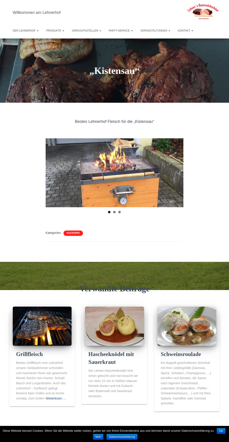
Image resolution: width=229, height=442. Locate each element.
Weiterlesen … (56, 400)
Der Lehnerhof (26, 30)
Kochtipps (73, 233)
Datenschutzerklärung (122, 436)
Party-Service (121, 30)
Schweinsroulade (181, 357)
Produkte (55, 30)
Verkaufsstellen (86, 30)
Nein (98, 436)
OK (221, 431)
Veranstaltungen (155, 30)
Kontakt (185, 30)
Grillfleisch (29, 357)
